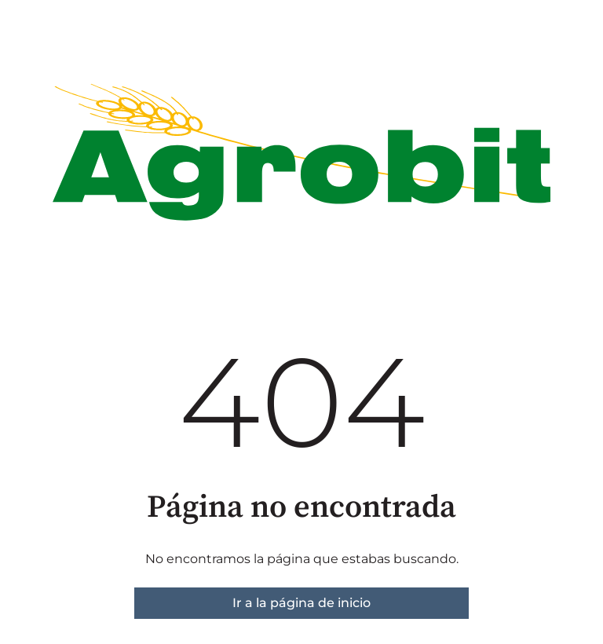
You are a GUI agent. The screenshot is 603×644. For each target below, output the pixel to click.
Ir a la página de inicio (301, 602)
